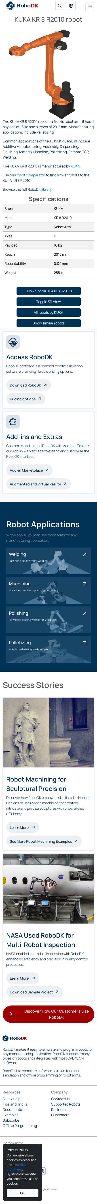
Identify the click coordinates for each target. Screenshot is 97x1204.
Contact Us (60, 1098)
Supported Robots (65, 1104)
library (46, 189)
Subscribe (11, 1120)
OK (22, 1193)
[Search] (59, 5)
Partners (58, 1109)
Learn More (24, 827)
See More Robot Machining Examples (41, 841)
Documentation (16, 1109)
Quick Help (11, 1098)
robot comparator (31, 175)
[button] (71, 5)
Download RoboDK (25, 385)
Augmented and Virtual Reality (35, 484)
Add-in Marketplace (26, 470)
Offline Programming (20, 1125)
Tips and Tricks (15, 1104)
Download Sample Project (31, 992)
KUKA (75, 166)
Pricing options (23, 399)
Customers (60, 1114)
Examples (10, 1114)
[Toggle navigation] (89, 6)
